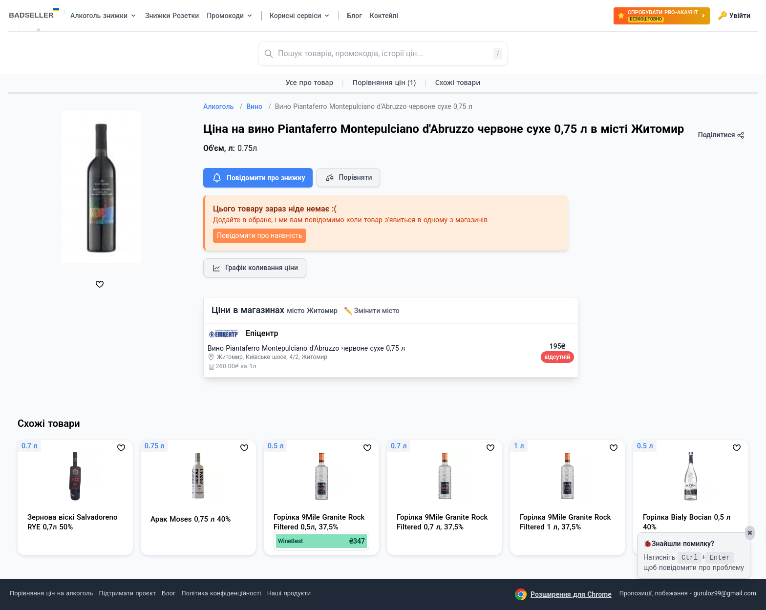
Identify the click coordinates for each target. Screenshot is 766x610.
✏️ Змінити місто (372, 311)
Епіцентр (262, 333)
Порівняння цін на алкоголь (51, 593)
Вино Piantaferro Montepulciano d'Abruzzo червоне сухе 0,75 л (306, 348)
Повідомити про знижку (258, 178)
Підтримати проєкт (127, 593)
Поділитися (721, 135)
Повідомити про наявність (259, 235)
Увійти (734, 15)
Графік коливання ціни (255, 268)
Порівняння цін (384, 82)
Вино (258, 106)
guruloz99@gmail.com (725, 593)
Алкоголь (222, 106)
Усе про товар (309, 82)
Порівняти (348, 178)
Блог (168, 593)
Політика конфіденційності (221, 593)
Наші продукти (289, 593)
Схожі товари (457, 82)
